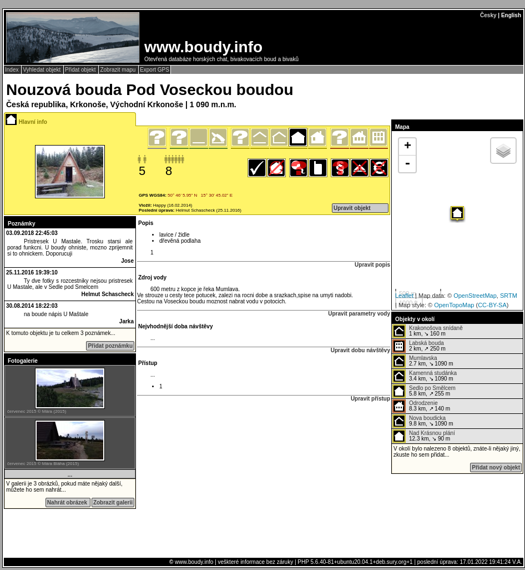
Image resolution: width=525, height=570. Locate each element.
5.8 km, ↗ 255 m (424, 391)
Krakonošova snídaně (436, 328)
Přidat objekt (81, 70)
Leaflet (404, 295)
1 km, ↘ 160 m (427, 331)
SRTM (508, 295)
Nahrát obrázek (68, 502)
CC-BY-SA (492, 305)
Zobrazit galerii (113, 502)
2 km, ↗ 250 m (419, 346)
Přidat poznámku (110, 346)
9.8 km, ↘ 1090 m (422, 421)
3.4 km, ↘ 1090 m (424, 376)
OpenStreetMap (475, 295)
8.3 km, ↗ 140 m (421, 406)
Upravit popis (372, 265)
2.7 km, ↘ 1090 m (422, 361)
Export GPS (154, 70)
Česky (488, 15)
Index (12, 70)
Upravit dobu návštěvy (360, 350)
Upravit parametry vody (359, 314)
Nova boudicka (427, 418)
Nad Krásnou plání (432, 433)
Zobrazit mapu (118, 70)
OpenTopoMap (454, 305)
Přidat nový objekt (496, 467)
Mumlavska (423, 358)
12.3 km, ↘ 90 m (423, 436)
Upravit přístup (370, 399)
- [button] (407, 164)
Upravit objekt (352, 208)
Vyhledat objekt (42, 70)
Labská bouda (426, 343)
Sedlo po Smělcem (432, 388)
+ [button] (407, 146)
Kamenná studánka (433, 373)
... (70, 475)
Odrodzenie (423, 403)
